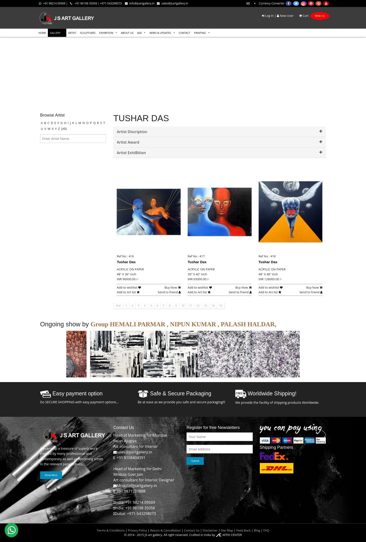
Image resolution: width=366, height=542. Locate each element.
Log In (268, 16)
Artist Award (219, 142)
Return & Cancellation (165, 530)
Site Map (226, 530)
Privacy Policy (137, 530)
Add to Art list (128, 292)
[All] (64, 129)
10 (183, 305)
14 (213, 305)
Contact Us (192, 530)
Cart (301, 16)
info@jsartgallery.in (140, 3)
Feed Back (243, 530)
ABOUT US (127, 33)
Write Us (320, 15)
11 (190, 305)
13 (205, 305)
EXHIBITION (106, 33)
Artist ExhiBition (219, 152)
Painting (200, 33)
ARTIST (72, 33)
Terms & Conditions (111, 530)
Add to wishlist (129, 287)
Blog (257, 530)
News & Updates (160, 33)
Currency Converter (265, 3)
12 (198, 305)
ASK (139, 33)
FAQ (266, 530)
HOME (42, 33)
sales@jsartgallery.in (172, 3)
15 (220, 305)
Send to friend (169, 292)
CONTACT (184, 33)
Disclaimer (210, 530)
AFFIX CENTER (229, 535)
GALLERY (55, 33)
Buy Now (173, 287)
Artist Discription (219, 131)
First (118, 305)
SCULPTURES (87, 33)
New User (285, 16)
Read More (51, 475)
